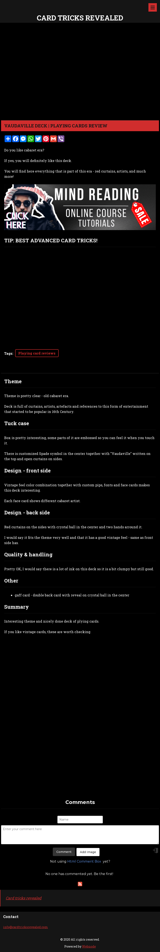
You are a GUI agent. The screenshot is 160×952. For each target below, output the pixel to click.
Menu (152, 7)
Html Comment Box (84, 861)
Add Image (88, 852)
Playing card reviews (37, 353)
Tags (8, 353)
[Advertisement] (80, 768)
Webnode (89, 946)
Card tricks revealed (23, 898)
